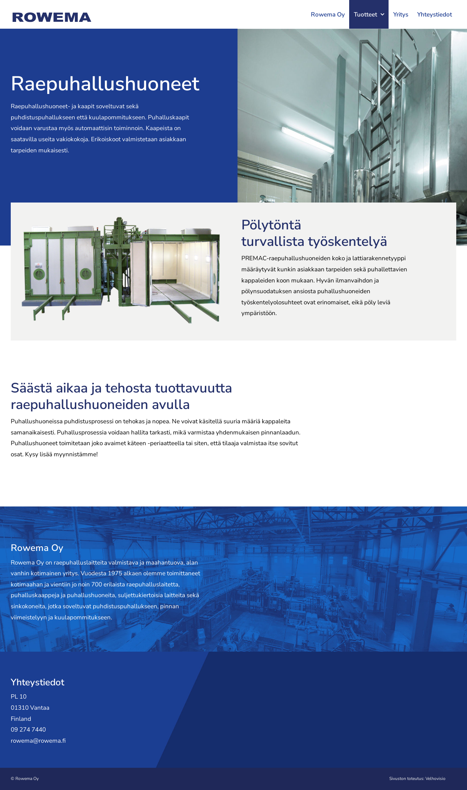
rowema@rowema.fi (38, 741)
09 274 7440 (28, 729)
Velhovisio (435, 778)
